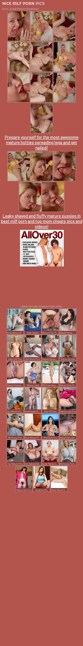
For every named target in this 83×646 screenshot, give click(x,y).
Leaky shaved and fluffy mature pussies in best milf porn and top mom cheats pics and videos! (41, 221)
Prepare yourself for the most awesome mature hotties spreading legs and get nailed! (41, 142)
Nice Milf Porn (23, 3)
